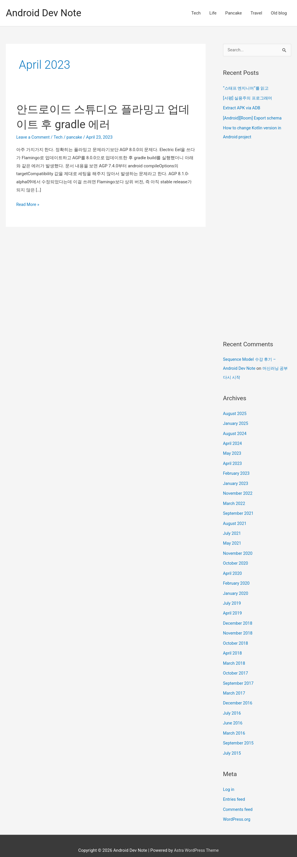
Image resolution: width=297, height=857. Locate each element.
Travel (256, 13)
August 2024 (235, 431)
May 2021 (232, 539)
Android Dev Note (45, 13)
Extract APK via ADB (242, 107)
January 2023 (236, 480)
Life (213, 13)
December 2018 (238, 617)
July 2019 (232, 598)
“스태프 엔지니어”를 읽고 (247, 88)
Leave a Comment (33, 137)
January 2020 (236, 588)
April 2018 (233, 647)
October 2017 (236, 666)
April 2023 (233, 460)
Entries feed (234, 790)
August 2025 (235, 412)
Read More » (28, 205)
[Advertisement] (257, 240)
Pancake (233, 13)
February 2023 (237, 470)
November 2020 (238, 549)
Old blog (279, 13)
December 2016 (238, 695)
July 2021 (232, 529)
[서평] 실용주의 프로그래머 (249, 98)
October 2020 (236, 558)
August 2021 (235, 519)
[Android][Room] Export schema (253, 117)
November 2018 (238, 627)
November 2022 (238, 490)
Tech (196, 13)
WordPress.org (237, 810)
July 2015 (232, 744)
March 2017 (234, 686)
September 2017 (239, 676)
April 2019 (233, 607)
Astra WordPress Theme (196, 841)
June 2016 (233, 715)
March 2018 (234, 656)
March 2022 (234, 500)
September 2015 (239, 735)
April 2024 (233, 441)
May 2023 (232, 451)
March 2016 (234, 725)
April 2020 (233, 568)
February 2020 (237, 578)
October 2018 (236, 637)
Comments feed (238, 800)
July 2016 (232, 705)
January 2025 (236, 421)
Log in (229, 781)
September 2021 (239, 509)
